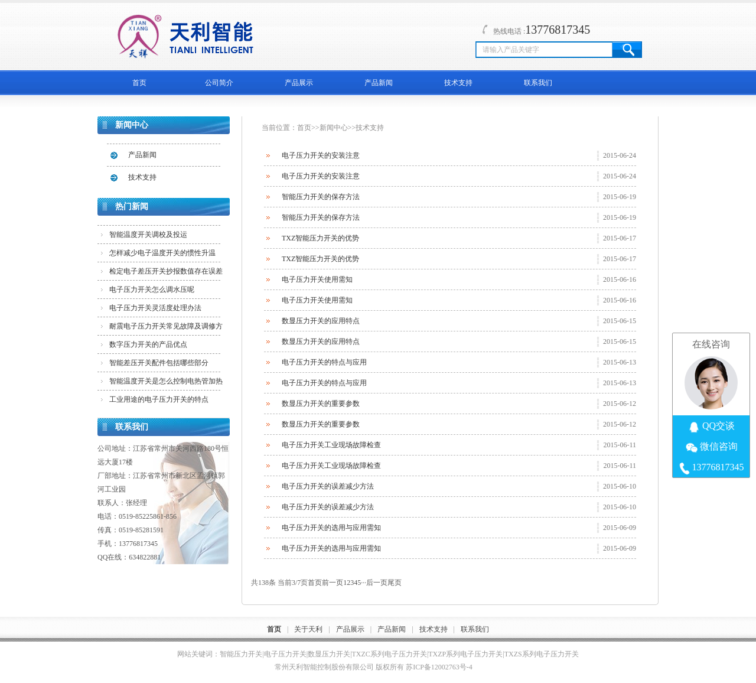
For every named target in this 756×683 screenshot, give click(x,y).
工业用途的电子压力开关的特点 (158, 399)
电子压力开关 (285, 654)
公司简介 (219, 83)
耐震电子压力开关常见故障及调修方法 (166, 328)
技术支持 (458, 83)
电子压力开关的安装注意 (321, 155)
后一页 (376, 582)
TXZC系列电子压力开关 (389, 654)
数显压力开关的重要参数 (321, 403)
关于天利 (308, 629)
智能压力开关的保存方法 (321, 197)
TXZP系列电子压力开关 (465, 654)
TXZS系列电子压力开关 (541, 654)
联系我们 (538, 83)
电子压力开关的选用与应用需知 (331, 527)
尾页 (394, 582)
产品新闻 (378, 83)
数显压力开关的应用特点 (321, 321)
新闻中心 (334, 127)
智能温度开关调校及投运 (148, 234)
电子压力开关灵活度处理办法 (155, 308)
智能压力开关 (241, 654)
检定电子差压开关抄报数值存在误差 (166, 271)
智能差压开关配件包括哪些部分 (158, 363)
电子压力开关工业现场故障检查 (331, 445)
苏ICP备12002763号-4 (439, 667)
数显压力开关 (329, 654)
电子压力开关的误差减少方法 (328, 486)
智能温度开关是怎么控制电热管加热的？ (166, 383)
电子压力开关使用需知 (317, 279)
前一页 (332, 582)
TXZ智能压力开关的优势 (320, 238)
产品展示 (299, 83)
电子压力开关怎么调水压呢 (151, 289)
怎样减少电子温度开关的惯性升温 (162, 253)
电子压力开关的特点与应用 (324, 362)
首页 (139, 83)
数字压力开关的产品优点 (148, 344)
